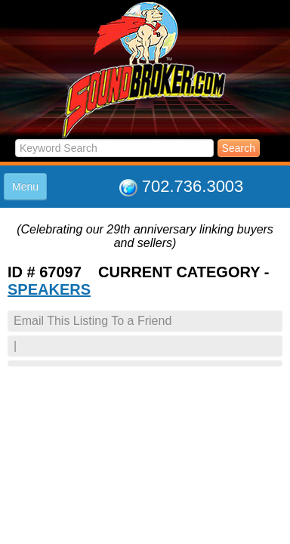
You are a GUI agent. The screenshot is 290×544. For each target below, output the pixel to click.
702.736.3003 (193, 186)
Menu (25, 187)
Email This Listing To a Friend (92, 320)
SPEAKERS (49, 289)
